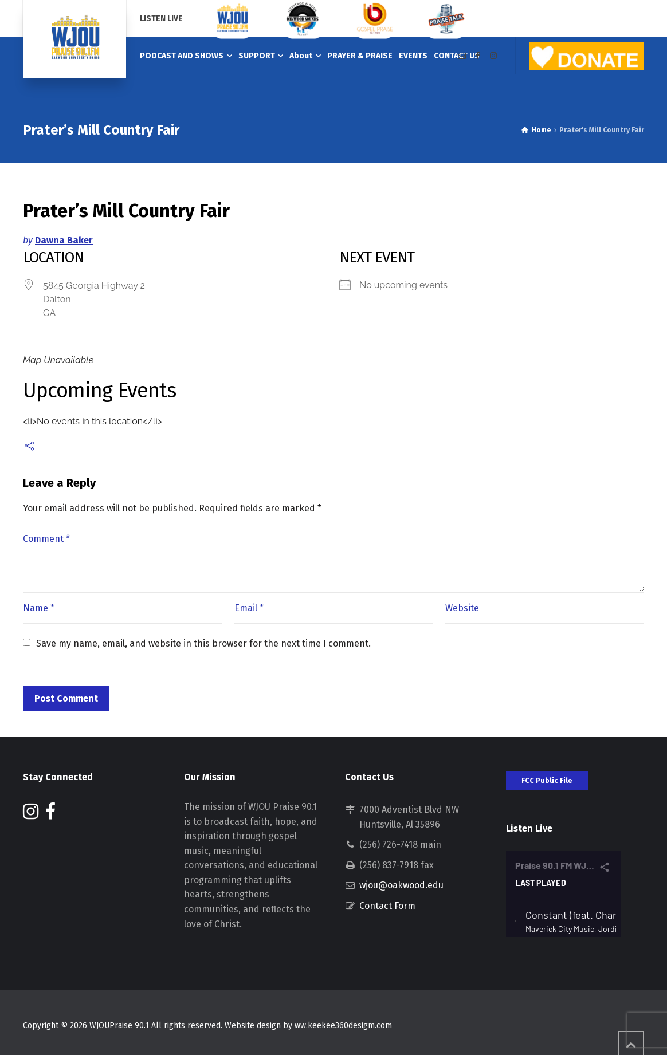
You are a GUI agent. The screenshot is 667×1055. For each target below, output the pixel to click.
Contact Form (387, 905)
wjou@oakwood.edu (401, 885)
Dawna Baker (64, 240)
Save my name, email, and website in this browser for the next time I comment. (203, 643)
